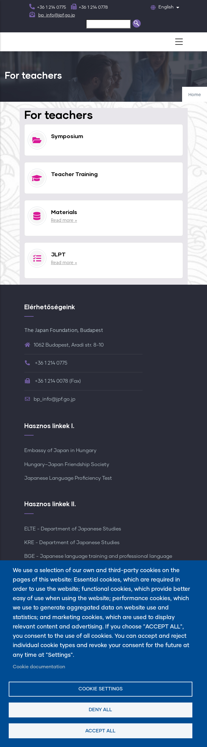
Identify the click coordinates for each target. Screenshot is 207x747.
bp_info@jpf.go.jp (56, 15)
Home (194, 95)
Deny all (100, 709)
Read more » (64, 221)
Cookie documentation (39, 667)
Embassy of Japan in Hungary (60, 450)
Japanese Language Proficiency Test (68, 478)
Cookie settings (100, 689)
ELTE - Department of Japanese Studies (72, 528)
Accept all (100, 731)
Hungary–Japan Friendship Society (66, 464)
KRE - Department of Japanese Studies (72, 542)
